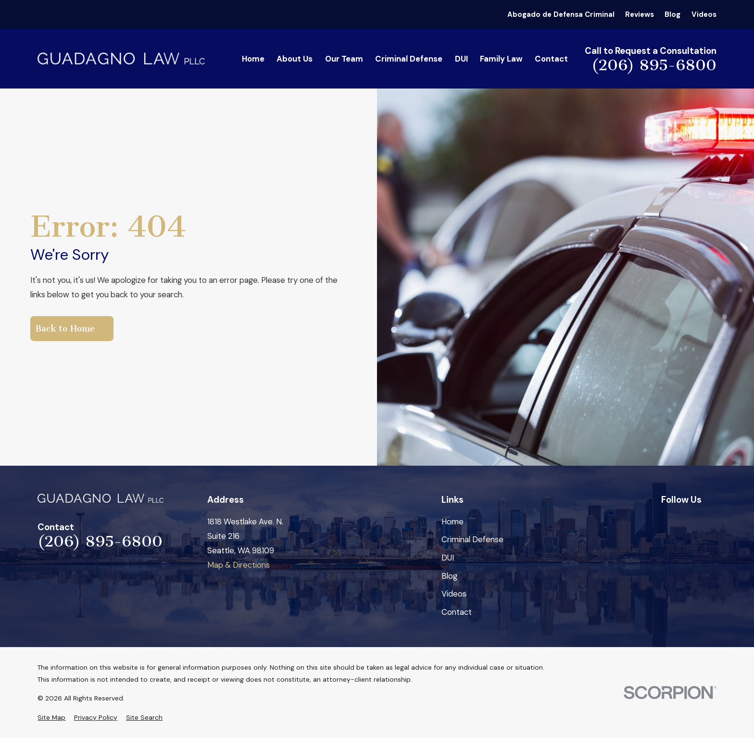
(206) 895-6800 (653, 65)
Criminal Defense (472, 539)
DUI (447, 557)
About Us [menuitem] (294, 58)
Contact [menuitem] (551, 58)
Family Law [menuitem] (501, 58)
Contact (456, 612)
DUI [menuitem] (461, 58)
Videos (703, 14)
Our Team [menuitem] (344, 58)
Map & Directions (238, 565)
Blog (672, 14)
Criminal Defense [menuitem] (408, 58)
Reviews (639, 14)
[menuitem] (51, 718)
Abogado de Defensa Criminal (561, 14)
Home (452, 521)
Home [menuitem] (253, 58)
